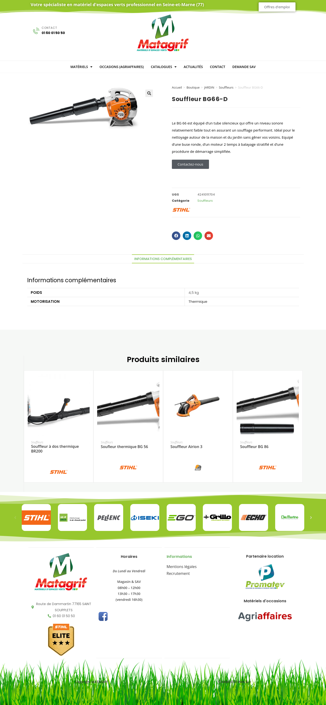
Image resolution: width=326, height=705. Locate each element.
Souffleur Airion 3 (186, 446)
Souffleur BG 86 (254, 446)
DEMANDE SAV (244, 66)
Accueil (177, 87)
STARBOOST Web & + (234, 681)
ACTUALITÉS (193, 66)
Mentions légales (180, 566)
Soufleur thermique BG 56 (124, 446)
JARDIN (209, 87)
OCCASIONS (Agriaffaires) (122, 66)
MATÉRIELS (81, 67)
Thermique (197, 301)
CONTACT (217, 66)
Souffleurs (226, 87)
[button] (149, 93)
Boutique (193, 87)
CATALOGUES (164, 67)
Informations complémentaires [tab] (163, 258)
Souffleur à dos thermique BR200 (55, 449)
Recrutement (177, 571)
